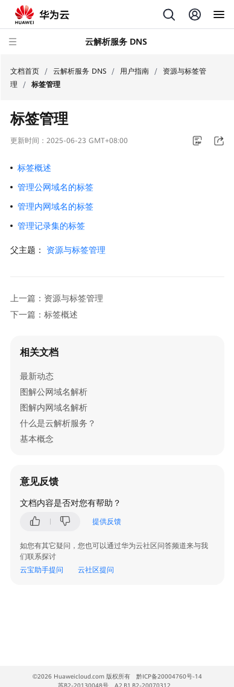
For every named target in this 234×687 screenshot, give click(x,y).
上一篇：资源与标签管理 (56, 298)
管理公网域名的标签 (55, 187)
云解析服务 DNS (79, 71)
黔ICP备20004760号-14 (169, 676)
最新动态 (37, 376)
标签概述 (34, 168)
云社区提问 (96, 570)
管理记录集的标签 (51, 226)
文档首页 (24, 71)
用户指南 (134, 71)
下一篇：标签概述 (44, 314)
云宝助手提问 (41, 570)
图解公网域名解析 (53, 392)
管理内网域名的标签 (55, 206)
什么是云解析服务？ (58, 423)
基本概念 (37, 439)
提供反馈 (106, 521)
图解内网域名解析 (53, 407)
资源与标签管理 (76, 250)
